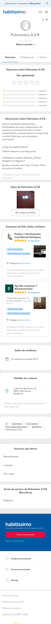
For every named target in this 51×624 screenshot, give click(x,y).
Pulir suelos (9, 474)
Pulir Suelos (32, 424)
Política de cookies (11, 608)
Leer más (6, 178)
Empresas (17, 424)
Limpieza (8, 465)
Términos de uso (10, 596)
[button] (25, 558)
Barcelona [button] (25, 263)
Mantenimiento (11, 457)
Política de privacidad (13, 602)
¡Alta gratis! (35, 4)
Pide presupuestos (25, 535)
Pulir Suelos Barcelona (16, 427)
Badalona (36, 427)
